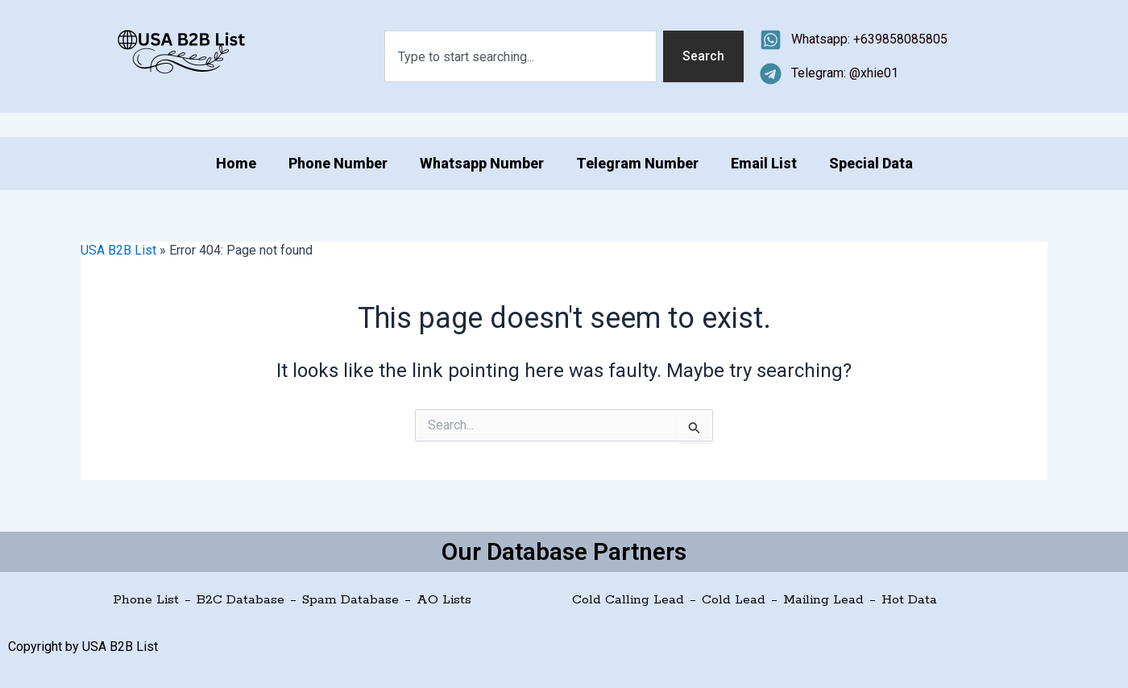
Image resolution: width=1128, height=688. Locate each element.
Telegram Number (637, 163)
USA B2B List (118, 250)
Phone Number (338, 163)
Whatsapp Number (482, 163)
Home (236, 163)
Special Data (871, 163)
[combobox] (520, 56)
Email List (764, 163)
